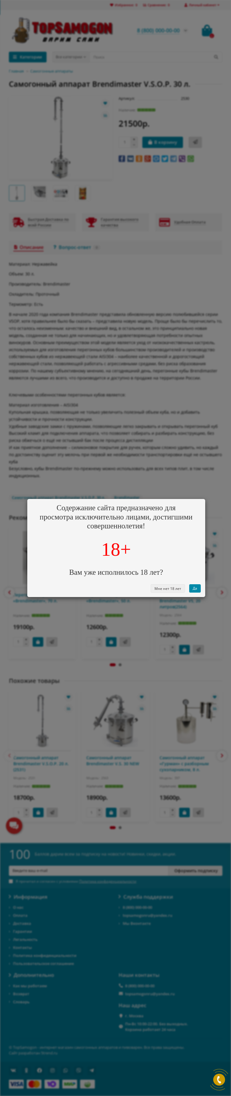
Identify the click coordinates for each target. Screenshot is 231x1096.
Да (195, 588)
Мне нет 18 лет (167, 588)
